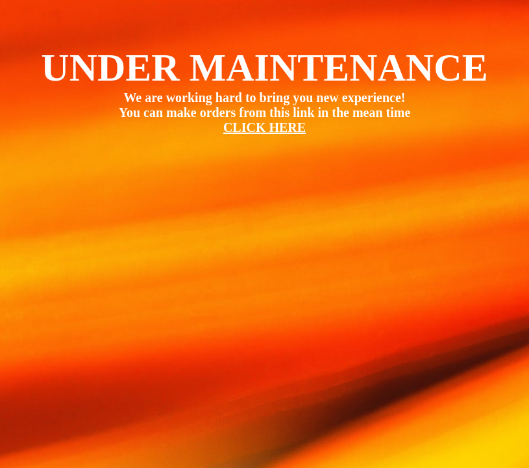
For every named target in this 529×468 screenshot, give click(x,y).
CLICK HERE (264, 127)
